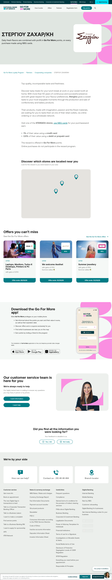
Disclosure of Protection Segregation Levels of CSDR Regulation (66, 550)
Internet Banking (88, 493)
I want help (17, 405)
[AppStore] (88, 521)
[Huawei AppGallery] (53, 350)
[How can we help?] (20, 474)
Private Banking (27, 2)
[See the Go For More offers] (97, 236)
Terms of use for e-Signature (66, 534)
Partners (59, 8)
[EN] (91, 2)
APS (5, 532)
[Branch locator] (91, 474)
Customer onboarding (90, 504)
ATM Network (8, 535)
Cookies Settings (72, 576)
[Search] (95, 8)
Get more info (8, 493)
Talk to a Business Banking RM (14, 524)
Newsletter (33, 512)
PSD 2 (32, 516)
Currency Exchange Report (39, 497)
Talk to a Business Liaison (12, 513)
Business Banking (39, 2)
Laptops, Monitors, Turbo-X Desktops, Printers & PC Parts (19, 266)
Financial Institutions (63, 530)
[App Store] (19, 350)
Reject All (85, 576)
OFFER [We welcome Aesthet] (44, 261)
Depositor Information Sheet (39, 533)
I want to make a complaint (13, 517)
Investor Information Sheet (39, 537)
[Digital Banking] (101, 2)
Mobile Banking (87, 497)
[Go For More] (24, 8)
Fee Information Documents (39, 501)
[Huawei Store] (88, 530)
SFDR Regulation (62, 556)
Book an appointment (11, 497)
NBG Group (82, 2)
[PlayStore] (88, 525)
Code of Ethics (35, 526)
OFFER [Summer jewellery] (80, 261)
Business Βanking (62, 513)
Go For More (74, 2)
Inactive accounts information (40, 529)
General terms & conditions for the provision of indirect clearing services (67, 503)
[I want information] (17, 399)
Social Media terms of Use (65, 544)
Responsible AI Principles (64, 566)
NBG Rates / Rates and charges (41, 493)
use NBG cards (60, 123)
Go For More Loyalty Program (14, 72)
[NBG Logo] (10, 8)
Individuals (6, 2)
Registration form (72, 8)
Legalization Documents (64, 520)
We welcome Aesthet (52, 264)
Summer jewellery (87, 264)
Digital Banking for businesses (92, 508)
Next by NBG (86, 501)
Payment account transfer (39, 504)
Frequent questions (62, 493)
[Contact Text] (56, 474)
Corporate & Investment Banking (55, 2)
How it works (39, 8)
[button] (56, 191)
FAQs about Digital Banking (65, 509)
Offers (50, 8)
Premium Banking (16, 2)
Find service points (10, 520)
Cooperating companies (43, 72)
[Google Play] (35, 350)
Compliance (60, 497)
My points (86, 8)
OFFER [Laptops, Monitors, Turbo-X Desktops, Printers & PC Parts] (8, 261)
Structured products (37, 508)
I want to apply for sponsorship (14, 528)
